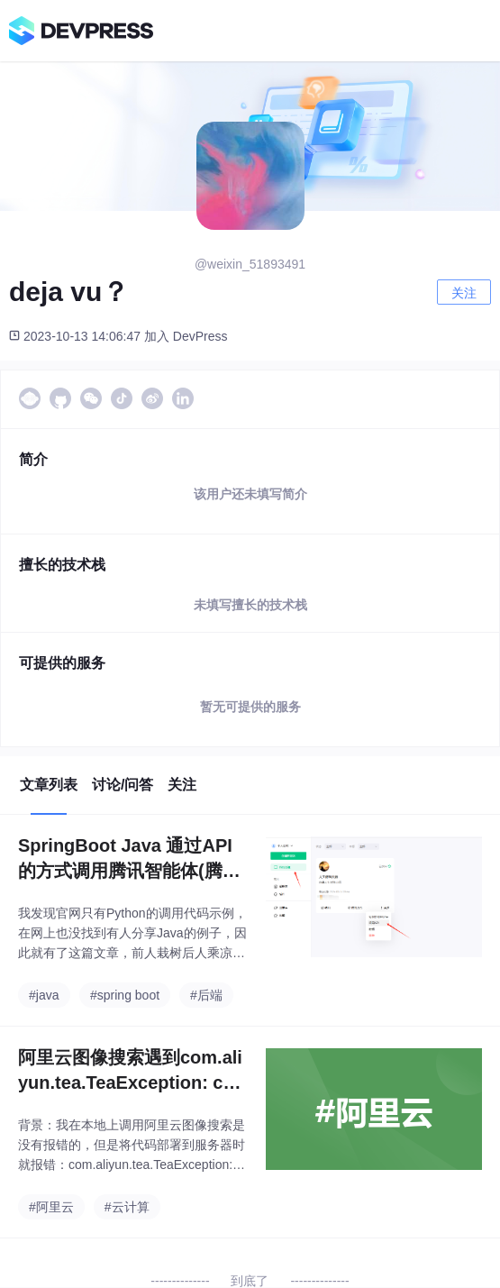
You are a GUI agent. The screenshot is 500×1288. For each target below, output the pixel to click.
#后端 (206, 995)
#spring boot (124, 995)
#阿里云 (51, 1207)
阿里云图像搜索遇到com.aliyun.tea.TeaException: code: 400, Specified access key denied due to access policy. (131, 1071)
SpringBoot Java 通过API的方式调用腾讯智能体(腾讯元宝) (129, 859)
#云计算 (127, 1207)
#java (44, 995)
